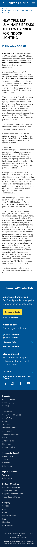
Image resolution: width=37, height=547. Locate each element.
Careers (5, 512)
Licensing (6, 522)
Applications (7, 412)
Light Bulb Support (9, 472)
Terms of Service (24, 544)
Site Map (24, 537)
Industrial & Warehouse (11, 428)
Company (6, 503)
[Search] (3, 3)
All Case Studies (8, 447)
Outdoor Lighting (8, 399)
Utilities (5, 421)
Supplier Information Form (12, 494)
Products (6, 396)
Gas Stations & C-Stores (11, 415)
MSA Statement (8, 525)
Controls (5, 406)
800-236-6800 (13, 317)
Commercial (7, 431)
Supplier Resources (9, 490)
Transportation (8, 424)
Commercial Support (10, 453)
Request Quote (8, 456)
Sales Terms (7, 459)
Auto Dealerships (8, 441)
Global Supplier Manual (11, 497)
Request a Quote (12, 312)
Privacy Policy (14, 537)
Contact (5, 506)
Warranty (6, 463)
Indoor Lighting (8, 403)
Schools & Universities (10, 434)
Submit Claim (7, 466)
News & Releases (9, 516)
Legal (4, 519)
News (4, 9)
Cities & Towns (8, 418)
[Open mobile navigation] (33, 3)
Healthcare (6, 444)
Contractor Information (11, 487)
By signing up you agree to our (18, 377)
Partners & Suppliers (10, 484)
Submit (32, 372)
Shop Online (15, 346)
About (4, 509)
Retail (4, 438)
